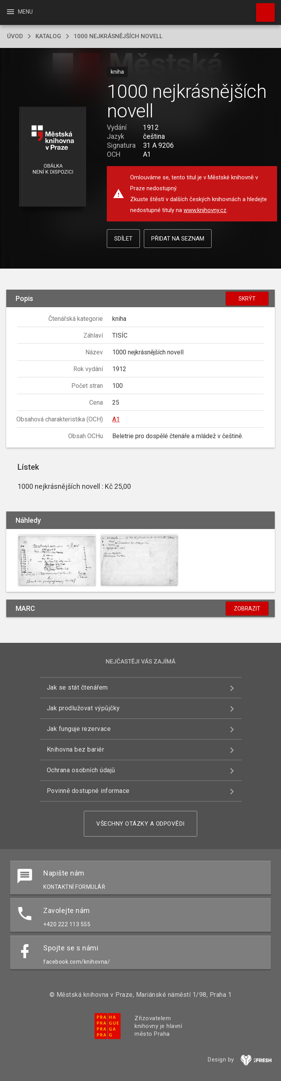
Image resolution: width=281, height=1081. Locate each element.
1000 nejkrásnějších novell (118, 36)
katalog (48, 36)
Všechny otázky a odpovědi (140, 823)
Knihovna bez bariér (75, 749)
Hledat (262, 8)
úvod (15, 36)
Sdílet (123, 238)
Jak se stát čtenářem (77, 687)
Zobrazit (247, 608)
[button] (53, 157)
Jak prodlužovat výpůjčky (83, 708)
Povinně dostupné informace (88, 790)
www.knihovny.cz (205, 210)
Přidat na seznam (177, 238)
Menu (19, 11)
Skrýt (247, 298)
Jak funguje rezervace (79, 728)
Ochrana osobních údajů (81, 770)
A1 (116, 419)
